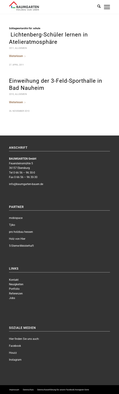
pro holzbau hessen (21, 231)
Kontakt (14, 279)
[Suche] (97, 7)
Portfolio (14, 288)
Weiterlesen (17, 56)
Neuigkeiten (16, 284)
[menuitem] (97, 7)
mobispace (16, 218)
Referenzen (16, 293)
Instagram (15, 359)
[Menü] (105, 7)
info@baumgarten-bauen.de (26, 184)
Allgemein (21, 48)
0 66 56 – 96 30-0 (24, 172)
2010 (11, 94)
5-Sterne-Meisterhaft (21, 245)
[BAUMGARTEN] (49, 7)
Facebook (15, 345)
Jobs (12, 298)
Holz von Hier (17, 238)
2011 (11, 48)
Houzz (13, 352)
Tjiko (12, 225)
